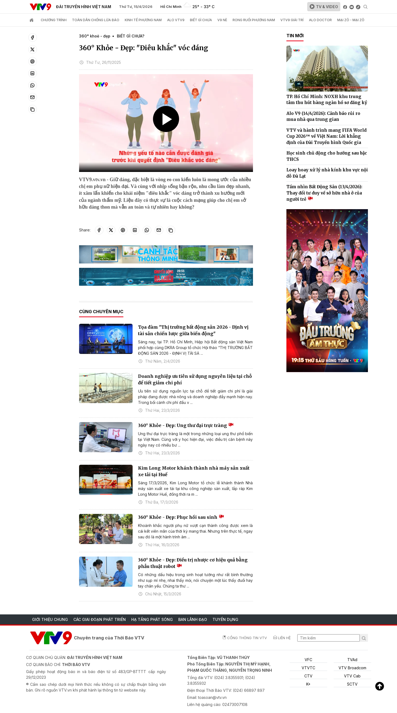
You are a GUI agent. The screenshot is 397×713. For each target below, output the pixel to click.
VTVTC (308, 667)
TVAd (352, 659)
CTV (308, 676)
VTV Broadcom (352, 667)
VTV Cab (352, 676)
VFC (308, 659)
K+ (308, 684)
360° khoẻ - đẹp (94, 36)
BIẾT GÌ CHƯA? (130, 36)
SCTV (352, 684)
